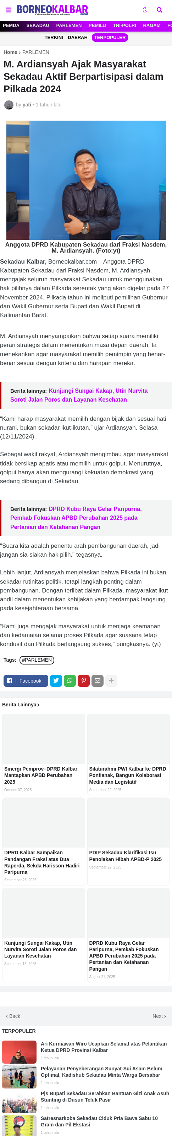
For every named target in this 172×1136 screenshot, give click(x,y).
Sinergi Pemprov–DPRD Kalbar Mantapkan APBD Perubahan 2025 (40, 775)
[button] (8, 10)
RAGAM (151, 25)
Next (157, 1016)
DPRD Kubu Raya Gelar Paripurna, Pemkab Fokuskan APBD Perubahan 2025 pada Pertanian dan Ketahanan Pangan (76, 518)
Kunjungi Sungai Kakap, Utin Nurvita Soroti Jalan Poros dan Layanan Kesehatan (40, 949)
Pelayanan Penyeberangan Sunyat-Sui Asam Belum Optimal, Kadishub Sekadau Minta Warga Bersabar (101, 1072)
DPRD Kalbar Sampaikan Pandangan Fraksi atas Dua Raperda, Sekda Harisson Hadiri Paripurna (41, 862)
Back (14, 1016)
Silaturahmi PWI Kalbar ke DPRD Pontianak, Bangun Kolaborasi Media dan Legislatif (127, 775)
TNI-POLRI (124, 25)
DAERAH (78, 37)
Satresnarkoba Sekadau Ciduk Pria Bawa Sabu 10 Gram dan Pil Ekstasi (99, 1121)
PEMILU (97, 25)
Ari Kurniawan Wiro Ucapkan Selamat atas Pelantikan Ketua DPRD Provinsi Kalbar (104, 1047)
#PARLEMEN (37, 660)
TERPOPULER (110, 37)
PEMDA (11, 25)
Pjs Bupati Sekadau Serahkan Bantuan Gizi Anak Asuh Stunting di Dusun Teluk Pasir (105, 1097)
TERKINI (54, 37)
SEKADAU (38, 25)
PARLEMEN (69, 25)
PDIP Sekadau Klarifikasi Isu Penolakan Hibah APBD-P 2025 (125, 856)
